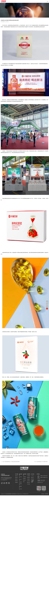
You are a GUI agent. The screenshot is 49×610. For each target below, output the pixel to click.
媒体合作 (32, 477)
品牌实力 (16, 479)
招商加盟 (32, 479)
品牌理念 (16, 477)
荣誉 (23, 481)
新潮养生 (24, 478)
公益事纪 (28, 479)
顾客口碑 (28, 482)
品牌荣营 (16, 482)
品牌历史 (16, 480)
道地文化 (24, 480)
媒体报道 (28, 477)
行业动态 (28, 480)
